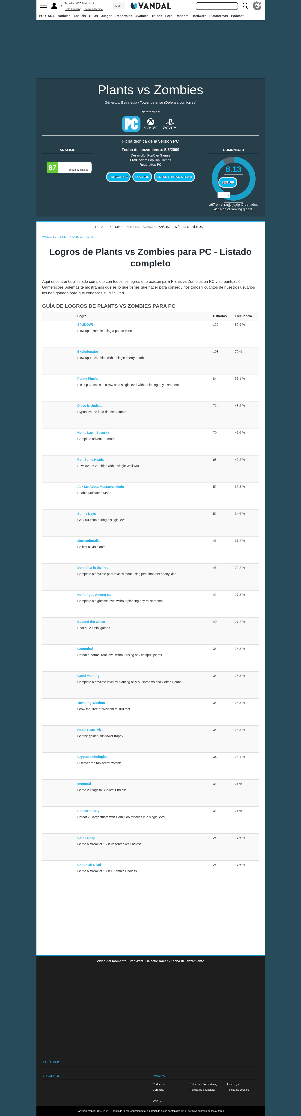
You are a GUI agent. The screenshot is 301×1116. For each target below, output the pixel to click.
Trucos (157, 16)
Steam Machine (93, 9)
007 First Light (85, 3)
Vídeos (197, 227)
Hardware (199, 16)
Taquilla (69, 3)
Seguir (227, 182)
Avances (141, 16)
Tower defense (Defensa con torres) (168, 102)
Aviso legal (233, 1084)
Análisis (79, 16)
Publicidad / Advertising (204, 1084)
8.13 (233, 169)
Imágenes (182, 227)
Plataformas (218, 16)
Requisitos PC (150, 164)
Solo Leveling (73, 9)
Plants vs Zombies (150, 89)
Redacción (159, 1084)
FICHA (99, 227)
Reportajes (124, 16)
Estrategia (129, 102)
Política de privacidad (202, 1089)
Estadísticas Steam (174, 177)
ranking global (241, 209)
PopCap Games (158, 155)
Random (182, 16)
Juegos (106, 16)
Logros (142, 177)
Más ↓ (119, 5)
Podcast (237, 16)
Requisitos (115, 227)
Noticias (64, 16)
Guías (93, 16)
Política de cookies (238, 1089)
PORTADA (47, 16)
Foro (168, 16)
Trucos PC (118, 177)
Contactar (158, 1089)
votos (233, 206)
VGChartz (159, 1101)
